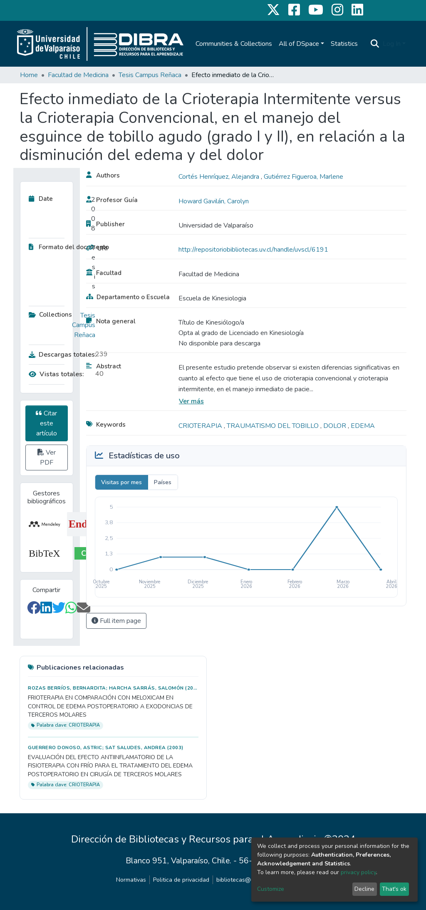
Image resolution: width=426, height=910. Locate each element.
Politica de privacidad (181, 880)
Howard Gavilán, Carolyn (213, 201)
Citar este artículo (46, 423)
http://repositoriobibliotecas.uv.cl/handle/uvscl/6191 (253, 249)
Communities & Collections (234, 43)
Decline (364, 889)
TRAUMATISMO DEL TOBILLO (273, 425)
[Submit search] (375, 44)
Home (29, 75)
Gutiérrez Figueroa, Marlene (303, 176)
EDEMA (363, 425)
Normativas (131, 880)
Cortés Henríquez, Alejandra (219, 176)
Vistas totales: (56, 374)
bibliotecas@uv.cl (239, 880)
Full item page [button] (116, 620)
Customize (270, 889)
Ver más (191, 401)
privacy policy (358, 872)
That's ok (394, 889)
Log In (392, 43)
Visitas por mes (121, 482)
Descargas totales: (60, 354)
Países (162, 482)
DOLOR (335, 425)
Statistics (344, 43)
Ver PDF (46, 457)
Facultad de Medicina (78, 75)
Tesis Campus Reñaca (150, 75)
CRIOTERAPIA (201, 425)
